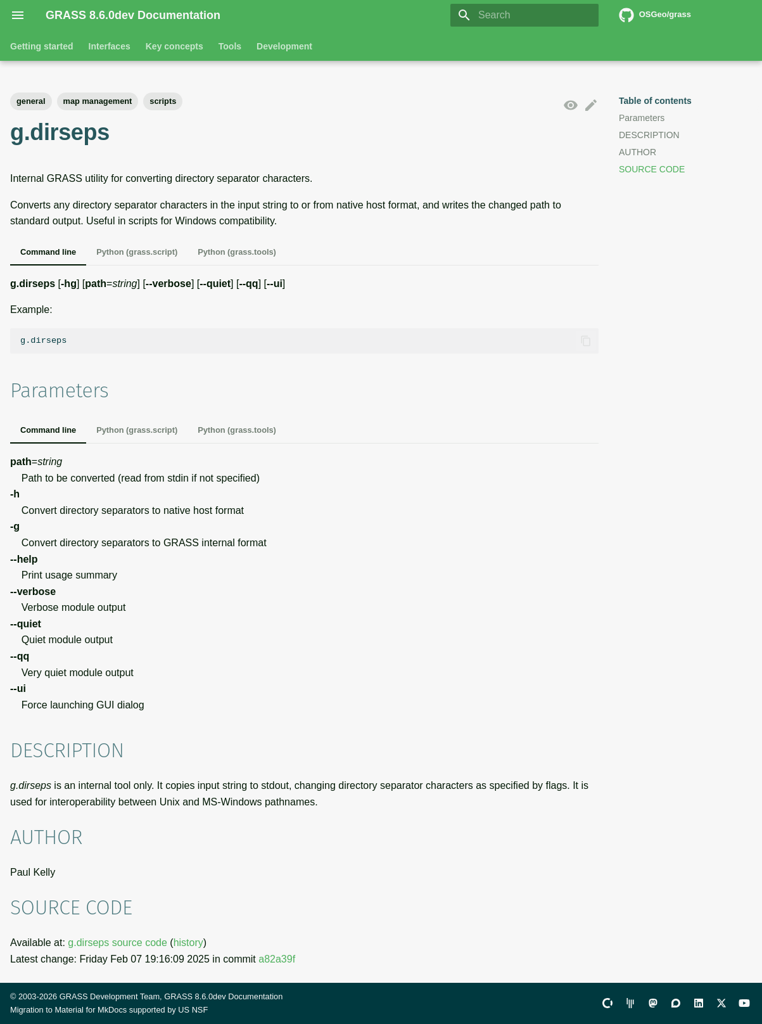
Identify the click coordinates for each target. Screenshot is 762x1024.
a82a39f (276, 959)
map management (97, 101)
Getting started (41, 46)
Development (284, 46)
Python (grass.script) (136, 252)
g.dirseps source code (117, 942)
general (31, 101)
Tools (230, 46)
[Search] (524, 15)
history (188, 942)
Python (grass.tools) (237, 252)
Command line (48, 252)
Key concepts (174, 46)
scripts (162, 101)
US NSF (193, 1009)
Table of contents (655, 101)
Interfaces (109, 46)
